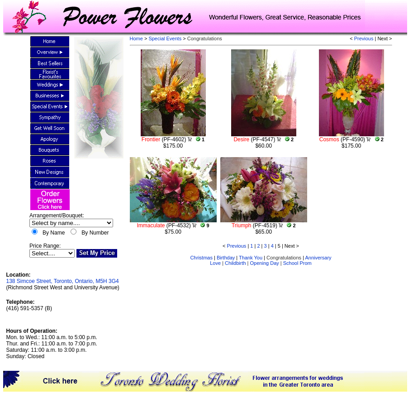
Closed (36, 356)
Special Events (165, 38)
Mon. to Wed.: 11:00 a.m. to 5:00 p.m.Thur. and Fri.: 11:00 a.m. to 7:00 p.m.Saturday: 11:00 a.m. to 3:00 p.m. (51, 343)
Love (215, 263)
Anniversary (318, 257)
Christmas (201, 257)
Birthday (226, 257)
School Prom (297, 263)
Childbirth (235, 263)
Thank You (250, 257)
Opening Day (264, 263)
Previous (364, 38)
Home (136, 38)
